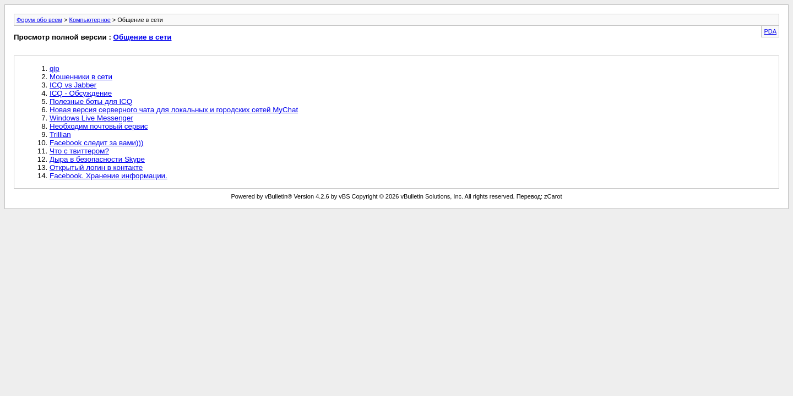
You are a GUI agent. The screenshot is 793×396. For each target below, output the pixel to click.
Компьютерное (90, 19)
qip (54, 68)
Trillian (60, 134)
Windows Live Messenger (91, 118)
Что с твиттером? (79, 151)
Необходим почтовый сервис (99, 126)
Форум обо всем (39, 19)
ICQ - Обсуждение (81, 93)
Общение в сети (142, 37)
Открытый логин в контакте (96, 167)
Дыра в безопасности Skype (97, 159)
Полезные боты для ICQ (91, 101)
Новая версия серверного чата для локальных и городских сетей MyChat (174, 110)
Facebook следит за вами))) (96, 143)
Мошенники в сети (81, 77)
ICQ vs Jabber (73, 85)
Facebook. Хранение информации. (108, 176)
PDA (770, 31)
